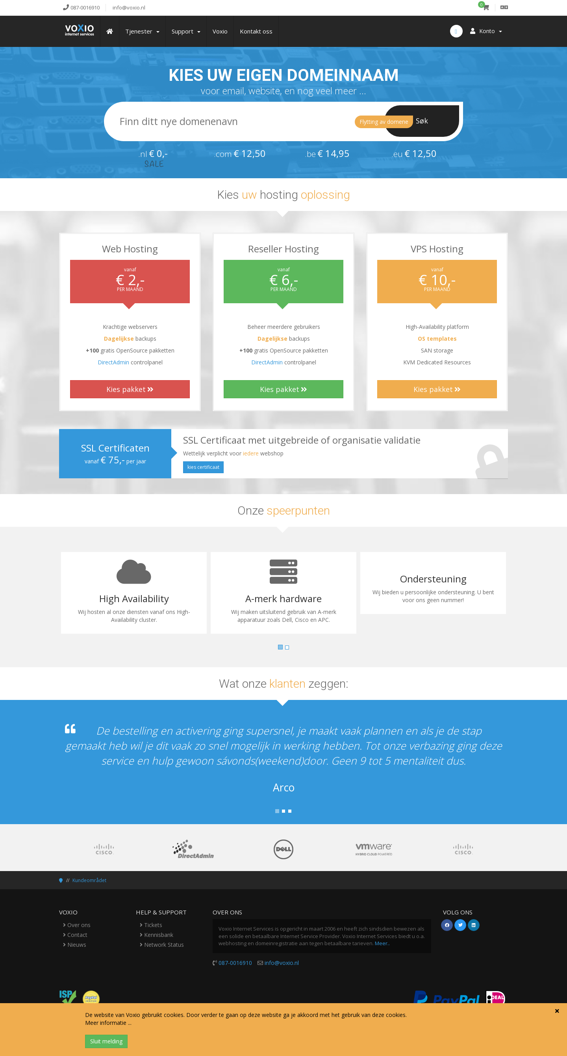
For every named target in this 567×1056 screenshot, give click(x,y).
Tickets (151, 925)
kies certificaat (203, 467)
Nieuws (74, 944)
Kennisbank (156, 934)
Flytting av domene (383, 121)
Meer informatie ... (108, 1022)
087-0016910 (235, 962)
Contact (75, 934)
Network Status (162, 944)
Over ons (77, 925)
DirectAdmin (113, 362)
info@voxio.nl (282, 962)
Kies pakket (130, 389)
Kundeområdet (89, 880)
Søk (422, 120)
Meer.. (382, 943)
